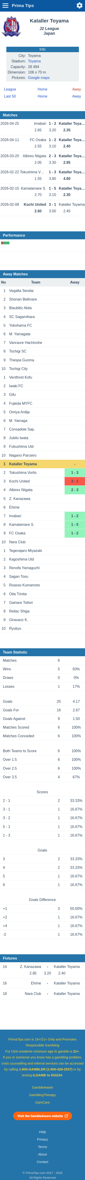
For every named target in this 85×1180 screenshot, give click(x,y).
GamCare (42, 1102)
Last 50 (10, 96)
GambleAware (42, 1087)
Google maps (39, 78)
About (42, 1154)
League (10, 89)
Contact (42, 1162)
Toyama (34, 61)
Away (76, 96)
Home (42, 89)
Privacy (42, 1139)
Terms (42, 1147)
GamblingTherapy (42, 1095)
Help (42, 1132)
